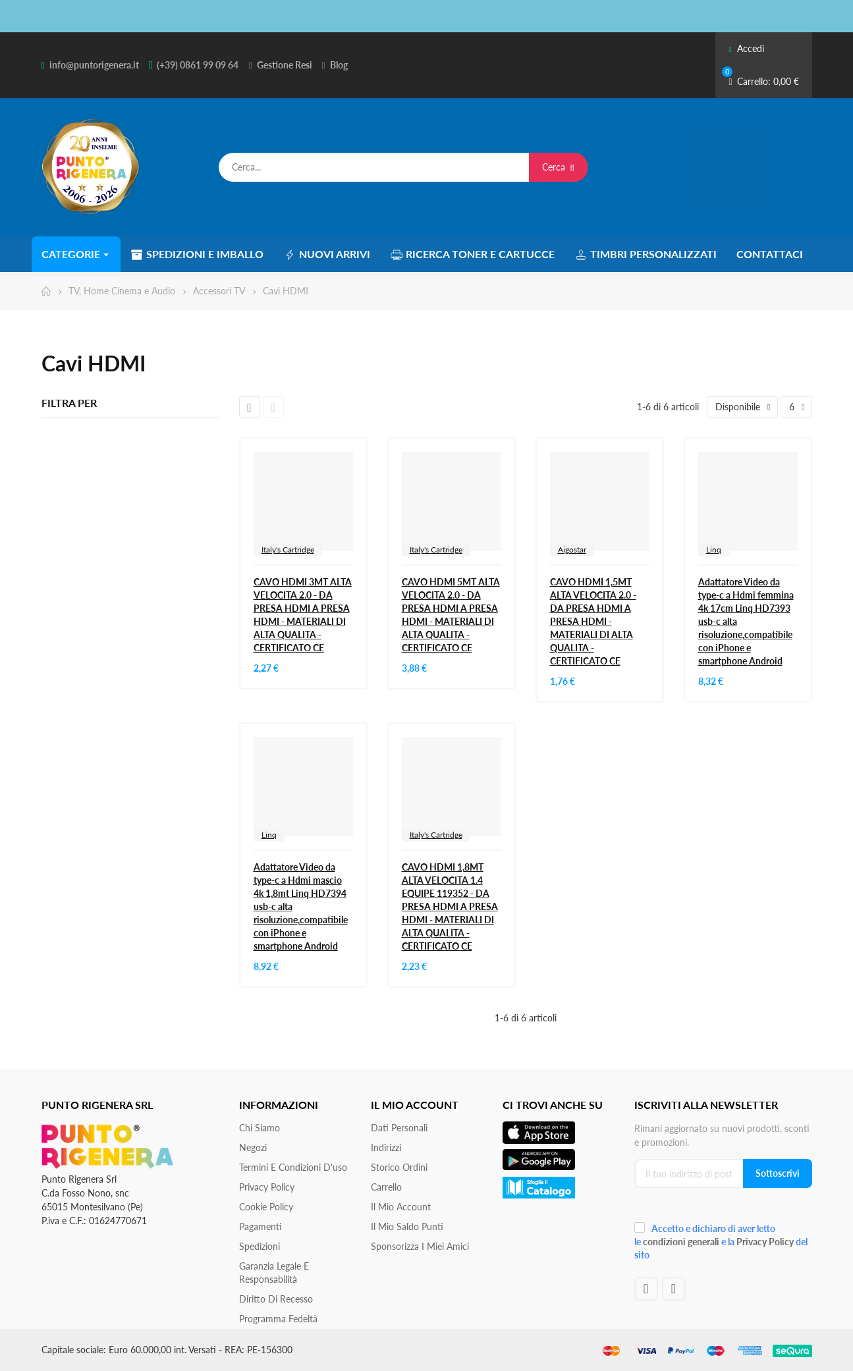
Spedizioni (259, 1246)
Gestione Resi (284, 64)
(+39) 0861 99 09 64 (197, 64)
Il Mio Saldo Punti (407, 1226)
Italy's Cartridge (287, 549)
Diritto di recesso (276, 1298)
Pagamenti (260, 1226)
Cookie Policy (266, 1206)
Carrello (386, 1187)
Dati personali (399, 1127)
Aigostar (572, 549)
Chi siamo (259, 1127)
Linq (713, 549)
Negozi (253, 1147)
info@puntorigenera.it (94, 64)
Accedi (746, 48)
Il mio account (401, 1206)
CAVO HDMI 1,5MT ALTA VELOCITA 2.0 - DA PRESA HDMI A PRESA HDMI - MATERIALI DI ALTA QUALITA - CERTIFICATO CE (593, 621)
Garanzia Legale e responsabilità (274, 1272)
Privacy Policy (266, 1187)
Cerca (558, 167)
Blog (339, 64)
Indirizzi (386, 1147)
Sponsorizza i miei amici (420, 1246)
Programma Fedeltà (278, 1318)
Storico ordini (399, 1167)
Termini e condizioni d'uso (293, 1167)
